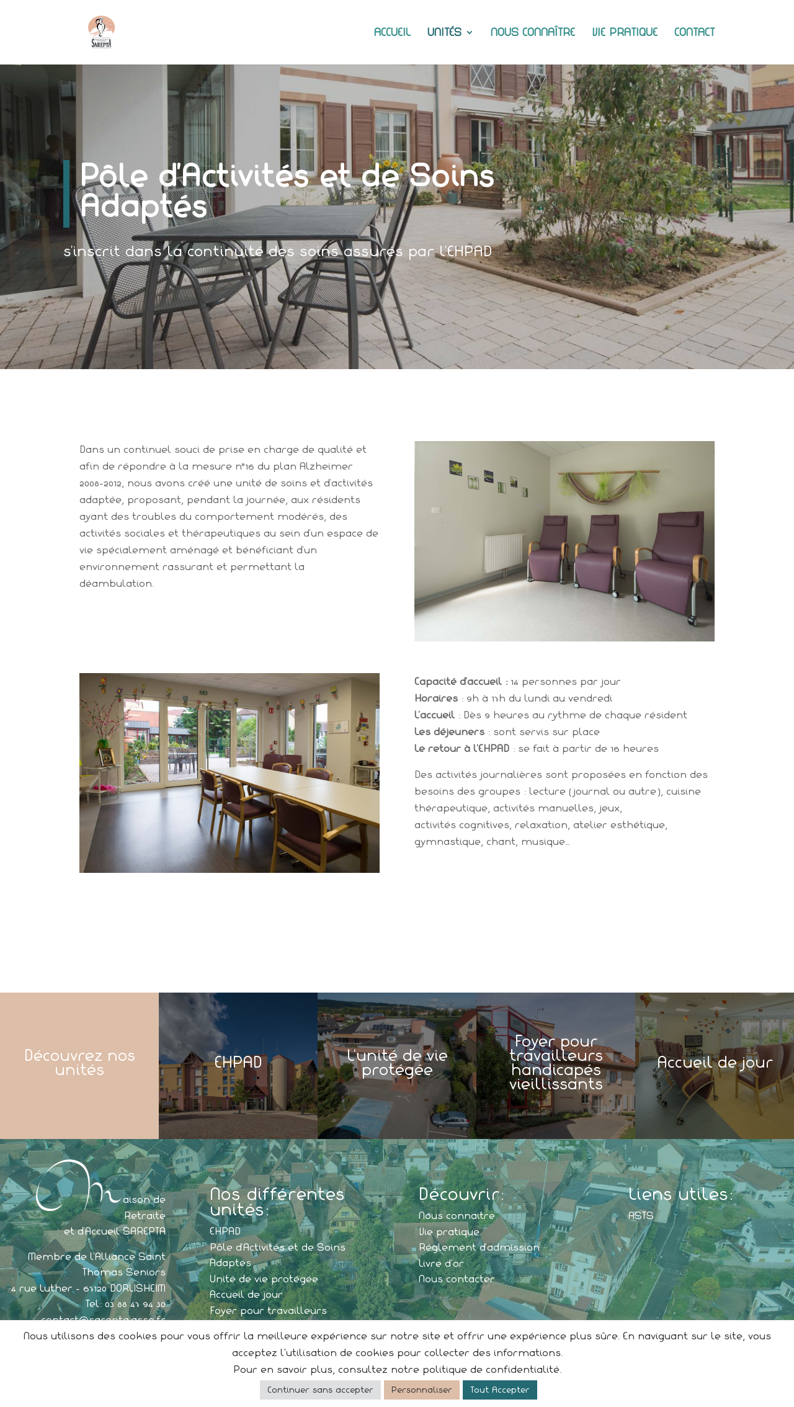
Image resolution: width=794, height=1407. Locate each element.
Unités (444, 33)
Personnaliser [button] (421, 1389)
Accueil (392, 33)
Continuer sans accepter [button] (320, 1389)
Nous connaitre (457, 1215)
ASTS (641, 1215)
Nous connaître (533, 33)
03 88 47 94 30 (135, 1303)
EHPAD (225, 1231)
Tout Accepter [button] (500, 1389)
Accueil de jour (246, 1294)
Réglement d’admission (479, 1247)
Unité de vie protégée (264, 1278)
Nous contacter (457, 1278)
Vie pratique (625, 33)
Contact (694, 33)
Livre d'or (441, 1263)
